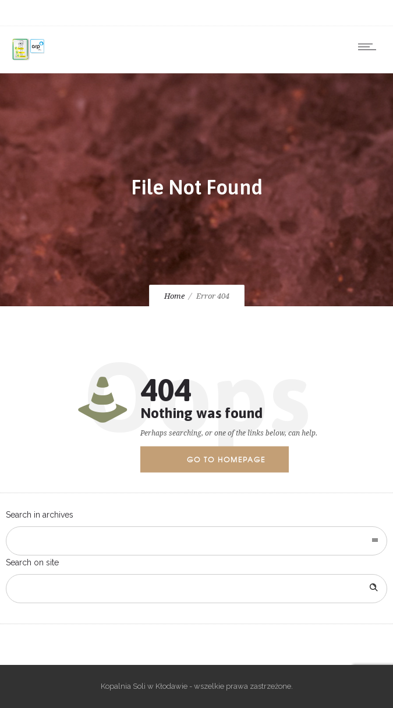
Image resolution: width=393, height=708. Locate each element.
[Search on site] (196, 588)
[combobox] (196, 540)
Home (174, 296)
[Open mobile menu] (369, 46)
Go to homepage (226, 459)
